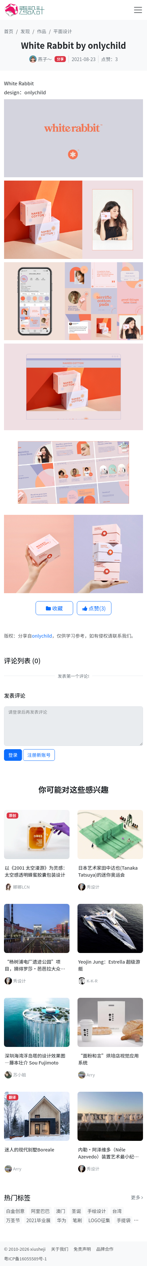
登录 (13, 755)
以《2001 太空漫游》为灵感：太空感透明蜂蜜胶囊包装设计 (36, 871)
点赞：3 (109, 59)
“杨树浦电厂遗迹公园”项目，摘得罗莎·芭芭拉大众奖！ (33, 965)
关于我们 (59, 1249)
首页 (8, 31)
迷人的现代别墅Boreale (29, 1149)
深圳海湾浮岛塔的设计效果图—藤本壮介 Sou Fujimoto (35, 1059)
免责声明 (82, 1249)
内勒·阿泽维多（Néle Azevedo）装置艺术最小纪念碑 (108, 1153)
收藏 (54, 608)
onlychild (42, 635)
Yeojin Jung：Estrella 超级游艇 (109, 965)
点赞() (94, 608)
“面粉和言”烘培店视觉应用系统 (108, 1059)
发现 (25, 31)
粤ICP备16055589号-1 (25, 1258)
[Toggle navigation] (138, 10)
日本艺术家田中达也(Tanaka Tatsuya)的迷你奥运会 (108, 871)
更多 (137, 1197)
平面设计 (63, 31)
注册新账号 (39, 755)
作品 (41, 31)
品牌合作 (104, 1249)
